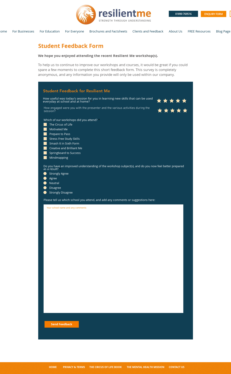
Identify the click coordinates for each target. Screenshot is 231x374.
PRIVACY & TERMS (74, 367)
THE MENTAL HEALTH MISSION (146, 367)
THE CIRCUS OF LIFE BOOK (105, 367)
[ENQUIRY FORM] (213, 14)
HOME (53, 367)
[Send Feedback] (62, 324)
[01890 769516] (183, 14)
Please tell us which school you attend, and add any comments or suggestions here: (99, 199)
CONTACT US (176, 367)
